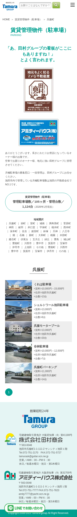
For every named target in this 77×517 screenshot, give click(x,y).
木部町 (63, 235)
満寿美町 (54, 223)
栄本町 (13, 231)
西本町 (67, 227)
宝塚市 (63, 243)
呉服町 (12, 223)
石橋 (22, 235)
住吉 (24, 231)
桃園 (52, 235)
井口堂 (31, 227)
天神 (55, 231)
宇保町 (43, 227)
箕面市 (51, 243)
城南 (42, 223)
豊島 (56, 239)
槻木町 (55, 227)
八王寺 (66, 231)
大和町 (42, 235)
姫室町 (35, 231)
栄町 (23, 223)
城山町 (67, 239)
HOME (6, 19)
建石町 (12, 239)
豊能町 (16, 243)
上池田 (28, 247)
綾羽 (20, 227)
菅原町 (67, 223)
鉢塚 (45, 231)
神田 (11, 227)
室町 (32, 223)
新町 (31, 235)
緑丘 (47, 239)
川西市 (28, 243)
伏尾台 (24, 239)
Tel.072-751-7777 (28, 490)
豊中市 (40, 243)
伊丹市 (16, 247)
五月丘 (36, 239)
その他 (40, 247)
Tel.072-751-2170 (28, 452)
